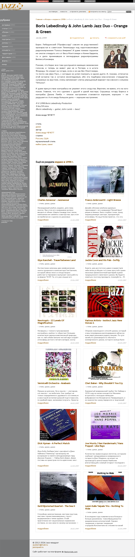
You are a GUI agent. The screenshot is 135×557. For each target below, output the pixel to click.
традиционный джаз (13, 212)
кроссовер (12, 207)
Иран (16, 147)
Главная (39, 19)
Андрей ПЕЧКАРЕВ (15, 84)
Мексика (11, 158)
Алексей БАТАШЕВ (13, 78)
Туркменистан (6, 170)
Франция (13, 173)
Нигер (25, 186)
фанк (9, 213)
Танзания (4, 189)
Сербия (10, 165)
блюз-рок (20, 197)
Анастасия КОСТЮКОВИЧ (9, 80)
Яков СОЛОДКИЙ (19, 128)
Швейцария (14, 174)
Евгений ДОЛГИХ (18, 98)
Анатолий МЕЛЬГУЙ (18, 81)
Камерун (4, 152)
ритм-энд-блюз (6, 209)
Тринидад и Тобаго (15, 168)
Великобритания (14, 138)
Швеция (21, 174)
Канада (11, 152)
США (15, 167)
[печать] (94, 37)
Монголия (18, 186)
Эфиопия (18, 176)
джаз (8, 71)
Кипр (3, 179)
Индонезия (5, 147)
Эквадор (4, 176)
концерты (8, 50)
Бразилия (23, 137)
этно (12, 71)
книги (6, 36)
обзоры (8, 32)
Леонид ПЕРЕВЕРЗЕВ (8, 104)
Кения (25, 177)
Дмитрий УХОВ (19, 96)
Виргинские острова (16, 140)
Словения (4, 167)
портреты (8, 39)
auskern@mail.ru (40, 545)
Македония (5, 156)
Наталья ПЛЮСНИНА (17, 110)
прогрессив (21, 207)
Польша (14, 162)
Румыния (20, 164)
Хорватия (20, 173)
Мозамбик (11, 186)
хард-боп (4, 215)
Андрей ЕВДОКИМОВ (9, 83)
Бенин (9, 137)
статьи (7, 29)
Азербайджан (20, 132)
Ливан (9, 155)
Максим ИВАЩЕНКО (13, 105)
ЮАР (23, 176)
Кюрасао (9, 179)
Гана (14, 141)
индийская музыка (12, 203)
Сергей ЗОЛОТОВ (7, 117)
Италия (18, 149)
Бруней (10, 182)
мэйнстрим (11, 200)
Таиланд (21, 167)
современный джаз (8, 218)
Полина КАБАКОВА (21, 116)
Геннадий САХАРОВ (15, 93)
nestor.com (42, 1)
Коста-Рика (10, 153)
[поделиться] (77, 37)
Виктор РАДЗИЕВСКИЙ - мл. (10, 92)
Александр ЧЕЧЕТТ (45, 132)
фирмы (6, 61)
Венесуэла (4, 140)
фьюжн (22, 213)
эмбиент (16, 216)
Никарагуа (21, 159)
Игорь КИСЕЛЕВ (6, 128)
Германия (24, 141)
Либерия (19, 185)
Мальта (24, 179)
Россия (13, 164)
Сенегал (4, 165)
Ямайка (4, 177)
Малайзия (13, 156)
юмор (4, 64)
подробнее (43, 220)
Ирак (12, 147)
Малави (4, 186)
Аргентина (10, 134)
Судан (11, 167)
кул (25, 197)
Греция (10, 143)
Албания (13, 180)
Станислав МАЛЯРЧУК (8, 120)
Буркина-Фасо (19, 182)
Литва (14, 155)
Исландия (4, 149)
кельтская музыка (21, 206)
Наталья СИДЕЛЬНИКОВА (10, 111)
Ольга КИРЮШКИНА (8, 114)
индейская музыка (14, 201)
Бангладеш (14, 135)
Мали (19, 156)
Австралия (4, 132)
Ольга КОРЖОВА (21, 114)
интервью (8, 25)
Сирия (9, 188)
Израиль (12, 146)
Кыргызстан (23, 153)
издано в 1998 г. (60, 19)
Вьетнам (4, 141)
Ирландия (22, 147)
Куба (16, 153)
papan (3, 75)
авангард (4, 194)
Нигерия (4, 159)
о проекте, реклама (78, 12)
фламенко (15, 213)
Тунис (25, 168)
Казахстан (10, 150)
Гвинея (9, 183)
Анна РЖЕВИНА (14, 86)
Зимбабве (4, 146)
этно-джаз (19, 218)
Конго (3, 185)
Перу (9, 162)
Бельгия (4, 137)
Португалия (22, 162)
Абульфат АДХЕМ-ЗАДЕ (15, 75)
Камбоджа (18, 150)
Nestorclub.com (70, 552)
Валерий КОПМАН (17, 90)
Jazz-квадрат (13, 9)
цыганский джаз (15, 215)
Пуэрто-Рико (5, 164)
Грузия (15, 143)
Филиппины (13, 189)
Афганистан (5, 135)
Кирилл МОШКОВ (13, 99)
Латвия (3, 155)
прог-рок (4, 207)
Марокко (4, 158)
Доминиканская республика (11, 144)
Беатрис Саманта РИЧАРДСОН (10, 89)
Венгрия (23, 138)
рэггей (15, 209)
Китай (16, 152)
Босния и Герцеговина (15, 177)
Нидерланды (12, 159)
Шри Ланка (5, 180)
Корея (3, 153)
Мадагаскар (17, 179)
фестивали (9, 57)
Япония (20, 189)
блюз (3, 71)
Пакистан (24, 161)
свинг (20, 209)
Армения (18, 134)
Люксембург (21, 155)
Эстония (11, 176)
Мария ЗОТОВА (13, 107)
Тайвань (4, 168)
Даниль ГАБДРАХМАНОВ (19, 126)
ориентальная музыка (9, 204)
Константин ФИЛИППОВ (9, 101)
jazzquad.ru (38, 547)
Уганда (20, 170)
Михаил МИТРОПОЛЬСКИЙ (13, 107)
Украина (13, 171)
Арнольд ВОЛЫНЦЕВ (16, 87)
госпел (17, 200)
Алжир (3, 134)
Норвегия (17, 161)
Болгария (15, 137)
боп (2, 198)
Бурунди (4, 138)
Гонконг (4, 143)
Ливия (25, 185)
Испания (12, 149)
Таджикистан (17, 188)
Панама (4, 162)
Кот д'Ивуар (10, 185)
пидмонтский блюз (8, 206)
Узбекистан (5, 171)
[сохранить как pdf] (115, 37)
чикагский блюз (7, 216)
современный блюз (12, 210)
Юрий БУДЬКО (6, 123)
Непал (25, 158)
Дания (20, 143)
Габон (10, 141)
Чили (7, 174)
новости (63, 12)
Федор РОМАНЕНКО (20, 122)
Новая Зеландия (7, 161)
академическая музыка (17, 194)
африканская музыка (8, 195)
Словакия (24, 165)
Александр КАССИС (8, 77)
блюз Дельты (11, 197)
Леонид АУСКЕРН (18, 102)
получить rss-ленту (97, 12)
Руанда (4, 188)
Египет (24, 183)
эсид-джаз (23, 216)
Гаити (18, 141)
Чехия (3, 174)
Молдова (18, 158)
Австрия (12, 132)
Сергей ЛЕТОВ (17, 119)
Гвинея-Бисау (16, 183)
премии (7, 46)
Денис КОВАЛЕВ (14, 95)
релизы (7, 43)
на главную (53, 12)
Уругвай (19, 171)
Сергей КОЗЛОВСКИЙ (10, 118)
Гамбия (3, 183)
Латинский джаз (10, 198)
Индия (18, 146)
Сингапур (17, 165)
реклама (4, 222)
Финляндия (5, 173)
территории (9, 54)
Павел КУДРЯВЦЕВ (7, 116)
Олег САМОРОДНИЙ (20, 113)
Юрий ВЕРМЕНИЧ (18, 123)
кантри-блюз (21, 204)
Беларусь (22, 135)
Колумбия (22, 152)
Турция (14, 170)
